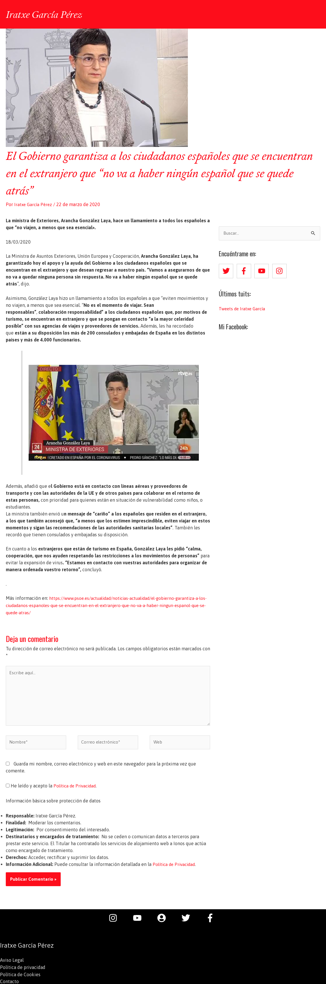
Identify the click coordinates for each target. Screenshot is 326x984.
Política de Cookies (20, 976)
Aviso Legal (12, 962)
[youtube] (262, 270)
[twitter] (227, 270)
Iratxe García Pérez (46, 13)
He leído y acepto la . (53, 787)
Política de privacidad (22, 969)
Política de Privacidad (76, 787)
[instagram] (280, 270)
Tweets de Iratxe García (243, 308)
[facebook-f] (245, 270)
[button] (313, 14)
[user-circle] (164, 919)
